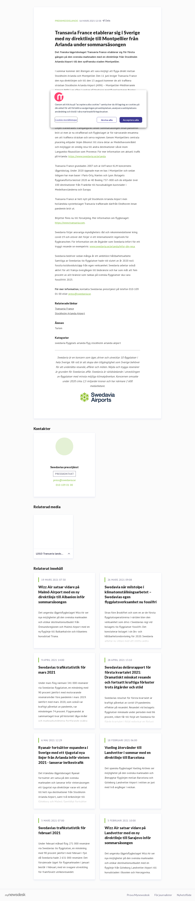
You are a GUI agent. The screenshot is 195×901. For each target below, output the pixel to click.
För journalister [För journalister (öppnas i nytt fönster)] (163, 895)
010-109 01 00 (64, 485)
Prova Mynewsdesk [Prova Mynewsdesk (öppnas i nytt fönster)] (138, 895)
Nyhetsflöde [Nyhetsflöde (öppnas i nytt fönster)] (184, 895)
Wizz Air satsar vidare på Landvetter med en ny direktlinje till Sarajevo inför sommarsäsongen (128, 835)
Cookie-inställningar (66, 119)
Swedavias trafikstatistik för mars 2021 (62, 669)
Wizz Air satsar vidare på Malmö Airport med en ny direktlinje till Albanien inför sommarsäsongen (61, 594)
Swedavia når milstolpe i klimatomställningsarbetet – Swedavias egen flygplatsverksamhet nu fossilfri (131, 594)
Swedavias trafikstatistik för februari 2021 (62, 830)
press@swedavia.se (79, 293)
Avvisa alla (107, 119)
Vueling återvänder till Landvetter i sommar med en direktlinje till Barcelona (128, 752)
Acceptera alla (131, 119)
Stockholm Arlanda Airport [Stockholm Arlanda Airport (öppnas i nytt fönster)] (70, 313)
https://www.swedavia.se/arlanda (87, 156)
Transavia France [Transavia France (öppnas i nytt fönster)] (64, 308)
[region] (98, 109)
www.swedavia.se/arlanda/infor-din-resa (112, 246)
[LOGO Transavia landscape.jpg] (53, 532)
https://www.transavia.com (70, 222)
